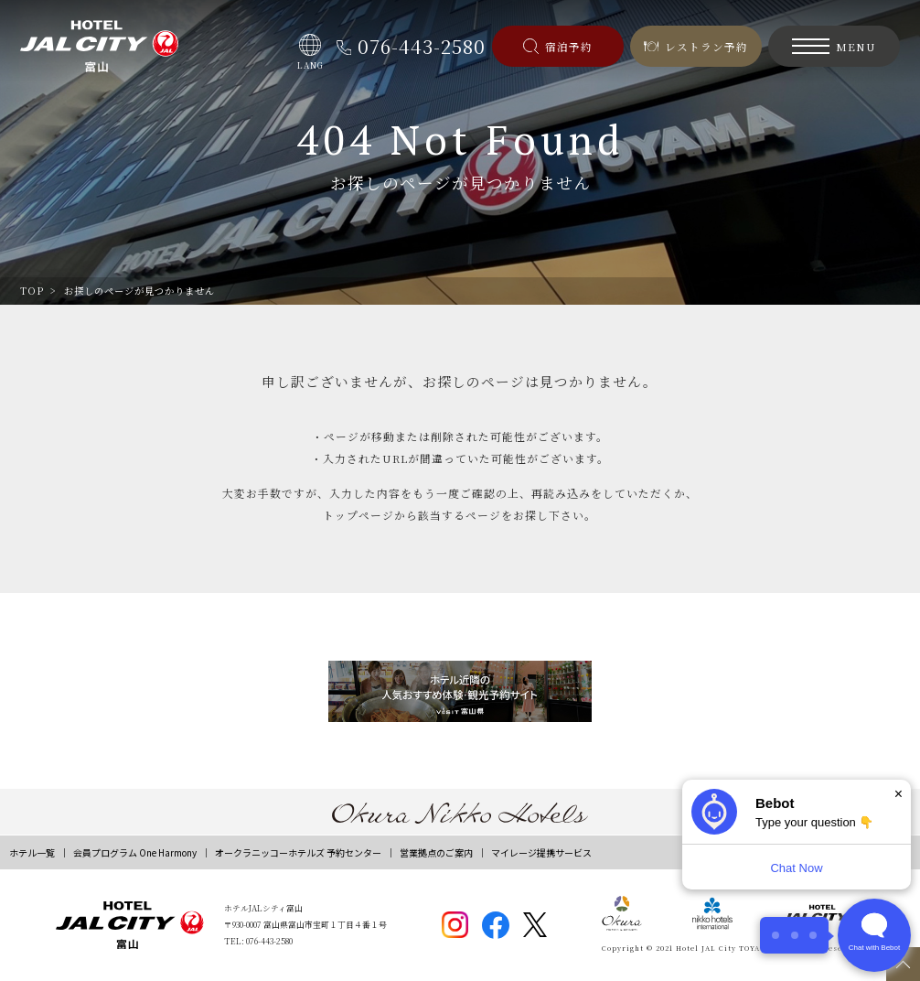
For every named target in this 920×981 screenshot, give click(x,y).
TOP (32, 290)
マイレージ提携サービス (541, 852)
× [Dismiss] (898, 794)
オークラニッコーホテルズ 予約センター (298, 852)
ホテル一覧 (32, 852)
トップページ (358, 515)
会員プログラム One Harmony (135, 852)
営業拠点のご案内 (436, 852)
